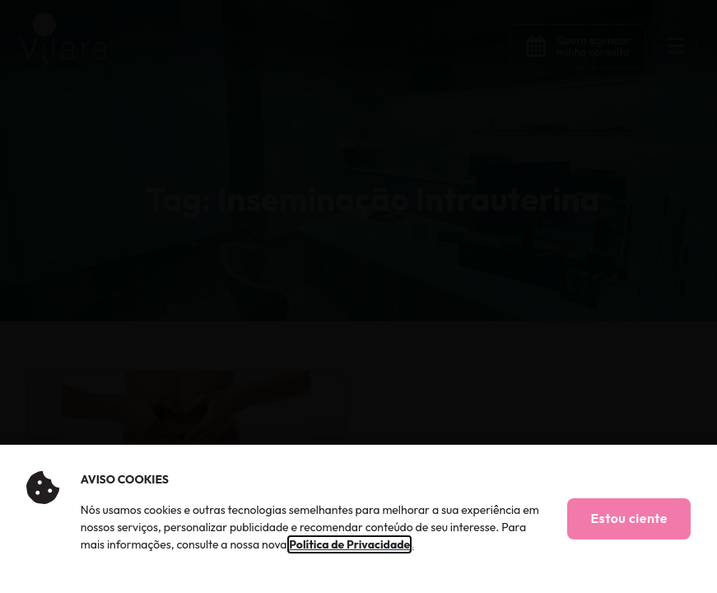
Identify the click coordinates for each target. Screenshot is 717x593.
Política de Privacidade (349, 544)
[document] (358, 296)
